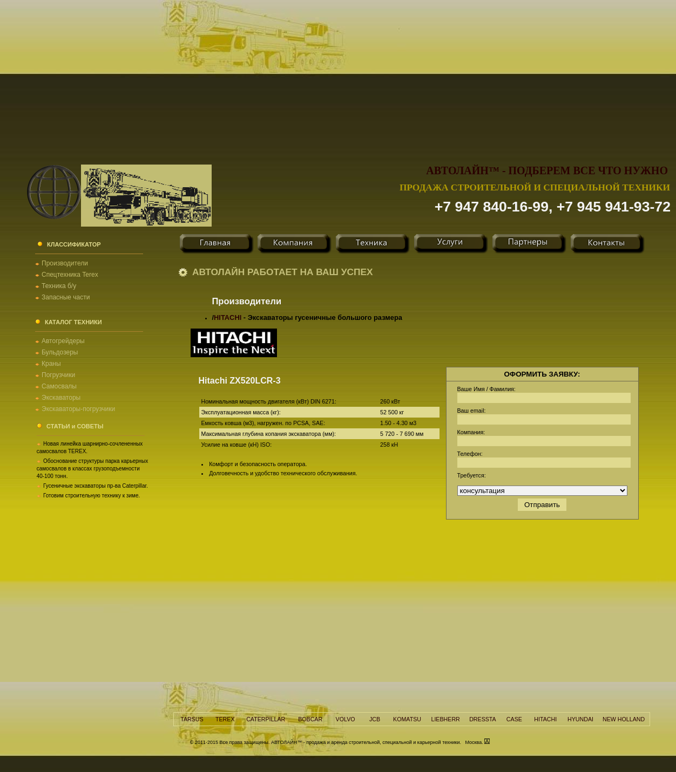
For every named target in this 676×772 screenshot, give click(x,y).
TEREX (225, 719)
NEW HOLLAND (624, 719)
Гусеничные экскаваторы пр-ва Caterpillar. (95, 486)
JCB (374, 719)
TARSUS (191, 719)
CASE (514, 719)
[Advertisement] (338, 75)
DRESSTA (482, 719)
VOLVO (345, 719)
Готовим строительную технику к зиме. (91, 495)
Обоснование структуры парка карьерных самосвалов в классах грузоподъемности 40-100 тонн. (92, 468)
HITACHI (227, 317)
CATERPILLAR (265, 719)
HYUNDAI (580, 719)
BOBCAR (310, 719)
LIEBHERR (445, 719)
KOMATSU (407, 719)
